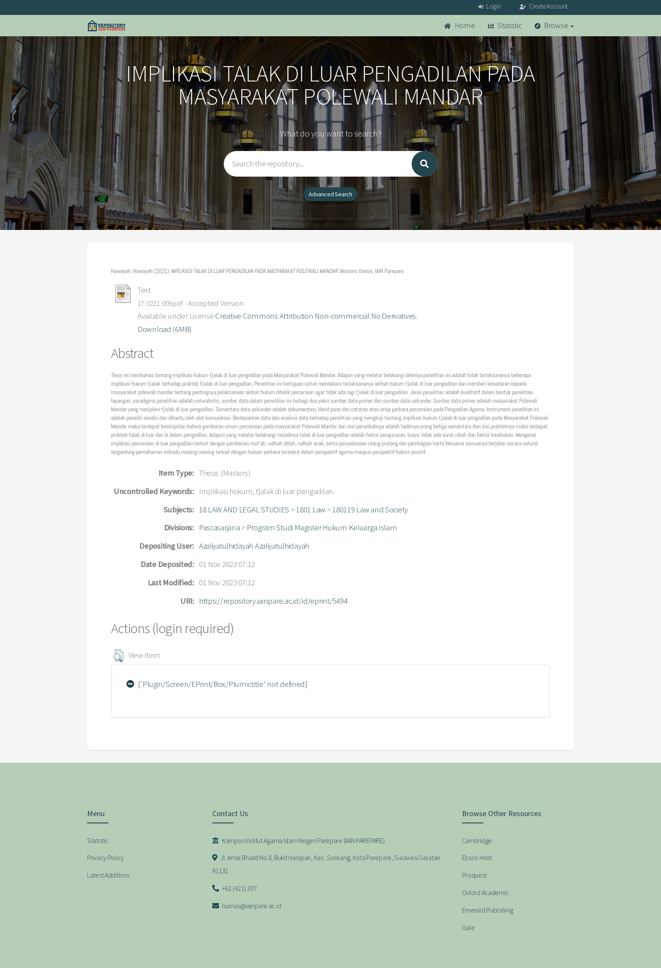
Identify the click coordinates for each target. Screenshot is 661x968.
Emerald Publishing (487, 910)
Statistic (505, 25)
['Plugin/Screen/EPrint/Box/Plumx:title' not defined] (216, 684)
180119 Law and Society (370, 510)
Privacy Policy (105, 857)
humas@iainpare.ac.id (246, 905)
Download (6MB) (164, 329)
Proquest (474, 875)
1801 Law (310, 510)
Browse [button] (554, 25)
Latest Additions (108, 875)
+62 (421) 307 (234, 888)
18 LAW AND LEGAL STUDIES (244, 510)
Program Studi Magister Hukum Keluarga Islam (322, 527)
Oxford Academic (485, 892)
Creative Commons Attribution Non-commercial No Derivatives (315, 316)
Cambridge (477, 840)
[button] (118, 655)
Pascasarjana (219, 527)
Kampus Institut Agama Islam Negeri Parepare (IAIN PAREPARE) (298, 840)
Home (459, 25)
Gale (468, 927)
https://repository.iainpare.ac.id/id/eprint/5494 (273, 601)
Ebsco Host (476, 857)
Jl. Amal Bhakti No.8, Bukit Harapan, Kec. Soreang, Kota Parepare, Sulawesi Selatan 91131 (326, 864)
